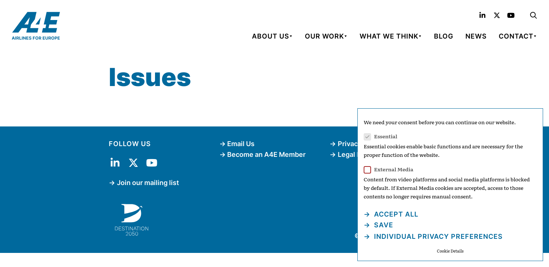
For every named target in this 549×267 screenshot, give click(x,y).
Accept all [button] (395, 214)
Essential (383, 136)
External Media (391, 169)
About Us (270, 36)
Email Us (241, 144)
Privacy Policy (360, 144)
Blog (444, 36)
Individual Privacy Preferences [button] (437, 236)
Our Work (324, 36)
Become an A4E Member (266, 154)
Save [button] (382, 225)
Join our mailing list (148, 183)
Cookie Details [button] (450, 251)
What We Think (389, 36)
